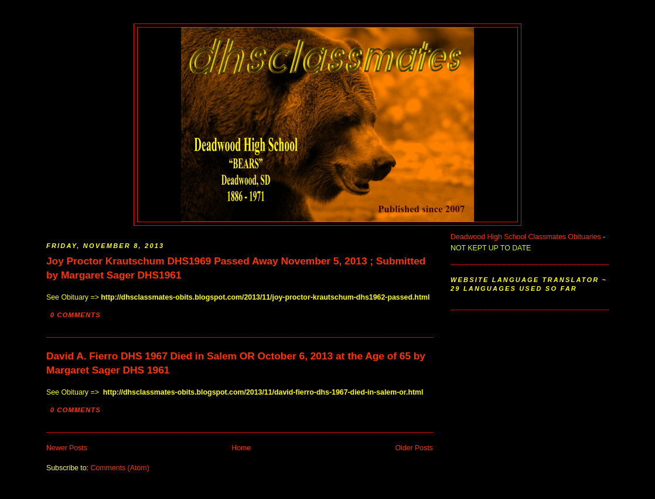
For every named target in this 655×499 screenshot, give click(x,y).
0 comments (75, 314)
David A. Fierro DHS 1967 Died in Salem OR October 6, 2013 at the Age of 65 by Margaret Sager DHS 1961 (235, 363)
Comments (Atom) (119, 468)
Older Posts (414, 448)
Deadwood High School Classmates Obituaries (526, 237)
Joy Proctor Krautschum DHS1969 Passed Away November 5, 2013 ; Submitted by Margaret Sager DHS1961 (235, 268)
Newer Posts (66, 448)
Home (241, 448)
